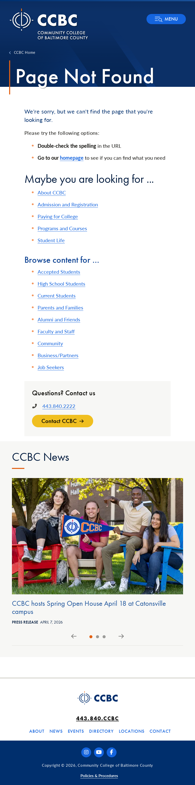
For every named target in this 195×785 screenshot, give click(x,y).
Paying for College (58, 216)
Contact (160, 731)
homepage (72, 157)
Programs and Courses (62, 228)
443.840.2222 (58, 406)
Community (50, 343)
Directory (101, 731)
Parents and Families (60, 307)
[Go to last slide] (74, 636)
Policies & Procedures (99, 775)
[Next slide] (121, 636)
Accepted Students (59, 271)
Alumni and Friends (59, 319)
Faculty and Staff (56, 331)
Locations (131, 731)
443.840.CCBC (97, 718)
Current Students (57, 295)
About (36, 731)
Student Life (51, 240)
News (56, 731)
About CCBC (52, 192)
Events (76, 731)
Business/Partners (58, 355)
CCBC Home (24, 52)
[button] (166, 19)
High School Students (61, 283)
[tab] (91, 637)
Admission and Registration (68, 204)
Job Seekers (51, 367)
